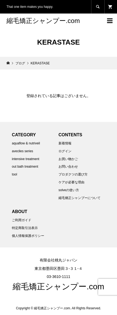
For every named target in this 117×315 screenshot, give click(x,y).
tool (14, 174)
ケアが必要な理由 (71, 182)
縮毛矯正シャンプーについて (79, 198)
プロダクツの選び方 (73, 174)
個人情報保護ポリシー (28, 236)
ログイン (64, 151)
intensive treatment (25, 159)
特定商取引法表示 (25, 228)
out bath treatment (25, 166)
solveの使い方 (68, 190)
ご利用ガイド (21, 220)
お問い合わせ (68, 166)
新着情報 (64, 143)
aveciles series (22, 151)
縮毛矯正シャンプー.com (43, 20)
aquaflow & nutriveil (26, 143)
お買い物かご (68, 159)
